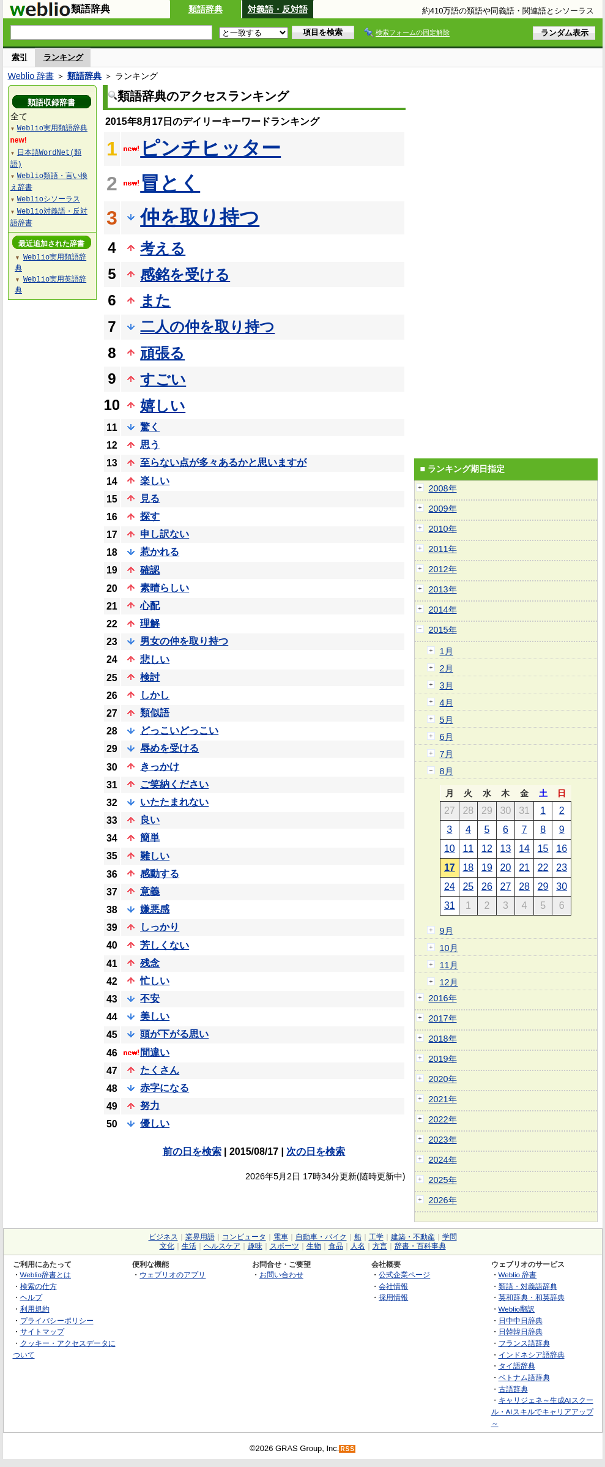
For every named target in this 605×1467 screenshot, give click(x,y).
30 (561, 886)
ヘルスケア (222, 1246)
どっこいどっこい (179, 730)
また (155, 300)
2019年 (443, 1059)
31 (449, 905)
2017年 (443, 1018)
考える (162, 248)
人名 (358, 1246)
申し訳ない (164, 534)
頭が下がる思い (174, 1034)
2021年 (443, 1099)
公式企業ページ (404, 1274)
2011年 (443, 549)
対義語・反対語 (278, 9)
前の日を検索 (192, 1151)
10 (449, 848)
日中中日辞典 (521, 1320)
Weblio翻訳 (517, 1309)
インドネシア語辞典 (532, 1355)
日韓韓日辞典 (521, 1331)
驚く (150, 427)
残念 (150, 963)
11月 (449, 965)
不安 (150, 998)
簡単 (150, 837)
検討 (150, 677)
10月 (449, 948)
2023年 (443, 1139)
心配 (150, 605)
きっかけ (159, 766)
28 (524, 886)
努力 (150, 1105)
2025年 (443, 1180)
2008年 (443, 488)
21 (524, 867)
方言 (380, 1246)
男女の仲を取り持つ (184, 641)
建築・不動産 (413, 1237)
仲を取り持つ (199, 217)
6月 (446, 737)
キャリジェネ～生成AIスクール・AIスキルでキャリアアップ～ (542, 1411)
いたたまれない (174, 802)
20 (505, 867)
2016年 (443, 998)
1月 (446, 651)
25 (467, 886)
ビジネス (163, 1237)
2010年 (443, 529)
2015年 (443, 630)
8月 (446, 771)
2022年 (443, 1119)
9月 (446, 931)
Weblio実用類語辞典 (52, 127)
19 (486, 867)
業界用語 (200, 1237)
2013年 (443, 589)
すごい (163, 379)
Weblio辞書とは (45, 1274)
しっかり (159, 927)
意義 (150, 891)
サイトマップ (42, 1331)
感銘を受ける (185, 274)
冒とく (170, 183)
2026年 (443, 1200)
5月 (446, 720)
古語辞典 (513, 1389)
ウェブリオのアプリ (172, 1274)
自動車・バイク (321, 1237)
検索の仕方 (38, 1286)
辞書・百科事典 (420, 1246)
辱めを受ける (169, 748)
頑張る (162, 353)
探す (150, 516)
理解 (150, 623)
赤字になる (164, 1088)
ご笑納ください (174, 784)
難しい (154, 856)
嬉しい (162, 405)
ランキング (63, 57)
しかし (154, 695)
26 (486, 886)
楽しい (154, 481)
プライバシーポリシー (57, 1320)
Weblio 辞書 (31, 76)
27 (505, 886)
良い (150, 820)
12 (486, 848)
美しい (154, 1016)
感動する (159, 873)
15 (543, 848)
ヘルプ (31, 1297)
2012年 (443, 569)
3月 (446, 685)
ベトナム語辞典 (524, 1377)
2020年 (443, 1079)
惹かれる (159, 552)
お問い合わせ (281, 1274)
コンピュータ (244, 1237)
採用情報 (393, 1297)
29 (543, 886)
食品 (335, 1246)
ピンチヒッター (210, 148)
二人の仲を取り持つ (207, 326)
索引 (20, 57)
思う (150, 444)
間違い (154, 1052)
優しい (154, 1123)
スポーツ (284, 1246)
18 (467, 867)
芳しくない (164, 945)
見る (150, 498)
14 (524, 848)
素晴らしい (164, 588)
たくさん (159, 1070)
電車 (280, 1237)
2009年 (443, 508)
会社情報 (393, 1286)
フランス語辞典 (524, 1343)
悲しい (154, 659)
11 (467, 848)
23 (561, 867)
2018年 (443, 1038)
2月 (446, 668)
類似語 (154, 712)
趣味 (255, 1246)
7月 (446, 754)
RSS (347, 1449)
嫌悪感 (154, 909)
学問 (449, 1237)
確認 (150, 570)
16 (561, 848)
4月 (446, 702)
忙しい (154, 981)
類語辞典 (205, 9)
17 (449, 867)
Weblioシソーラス (48, 198)
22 (543, 867)
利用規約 (35, 1309)
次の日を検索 (315, 1151)
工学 (376, 1237)
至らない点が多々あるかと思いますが (223, 462)
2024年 (443, 1160)
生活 (189, 1246)
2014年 (443, 609)
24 (449, 886)
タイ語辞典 (517, 1366)
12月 (449, 982)
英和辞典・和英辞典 (532, 1297)
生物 (313, 1246)
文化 (167, 1246)
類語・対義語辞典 (528, 1286)
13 (505, 848)
